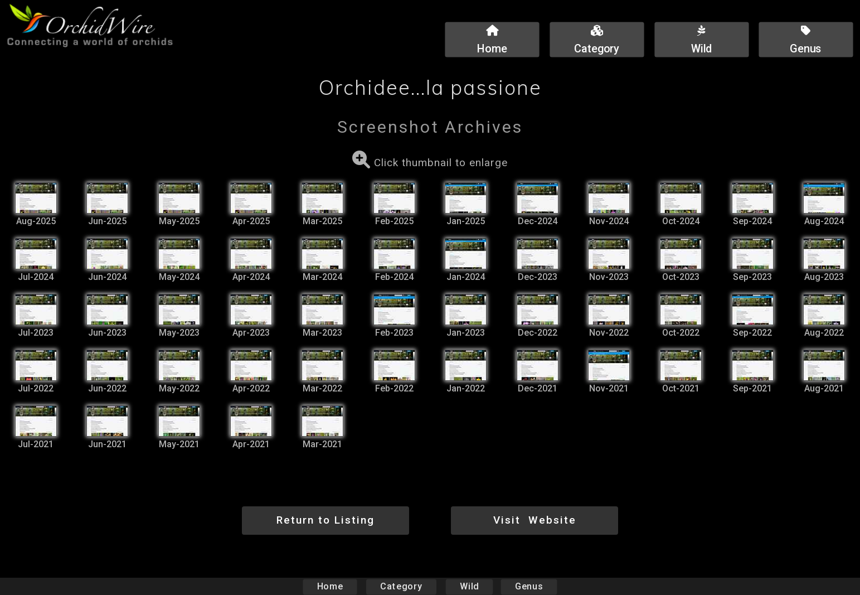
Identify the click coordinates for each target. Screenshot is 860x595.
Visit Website (534, 520)
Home (330, 586)
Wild (469, 586)
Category (401, 586)
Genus (529, 586)
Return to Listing (325, 520)
